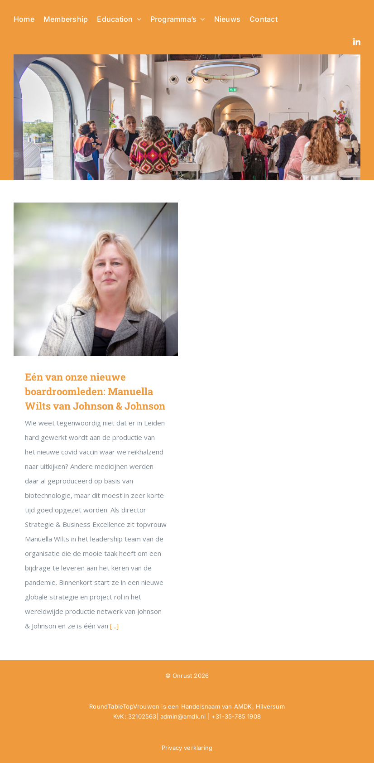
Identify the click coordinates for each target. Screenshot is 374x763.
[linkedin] (356, 41)
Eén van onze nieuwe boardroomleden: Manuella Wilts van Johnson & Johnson (95, 391)
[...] (114, 625)
